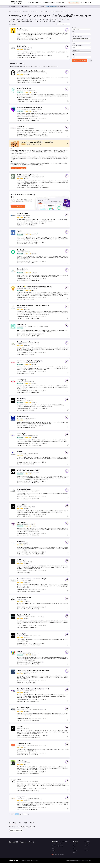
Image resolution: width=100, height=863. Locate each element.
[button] (82, 2)
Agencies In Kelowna (27, 11)
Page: (21, 814)
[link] (49, 2)
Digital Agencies (17, 11)
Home (10, 11)
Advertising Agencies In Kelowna (42, 11)
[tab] (12, 823)
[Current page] (25, 814)
